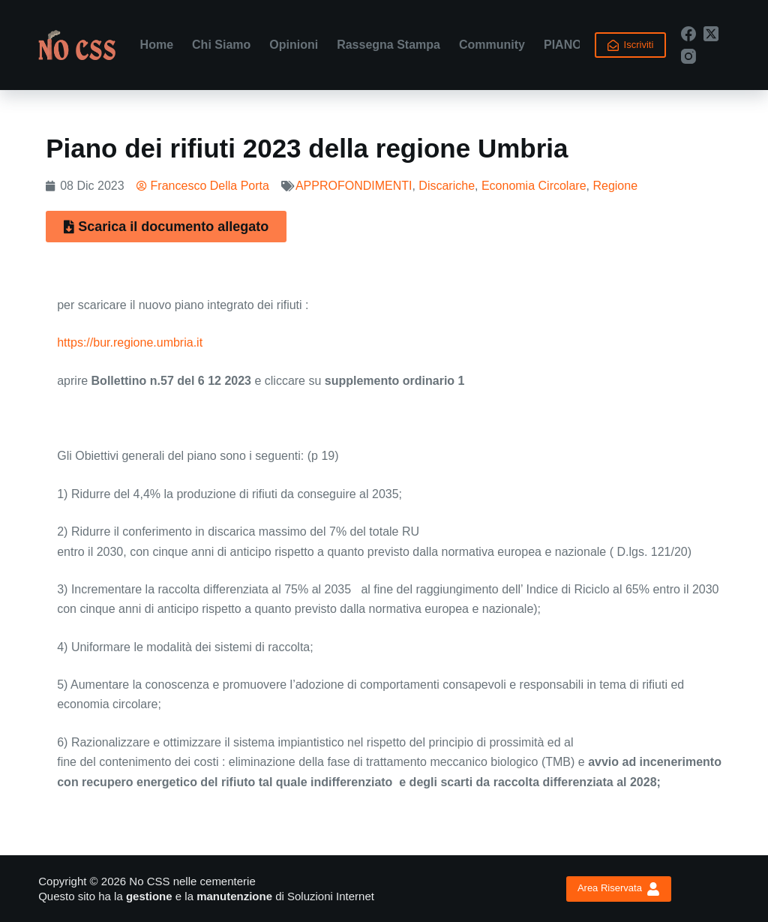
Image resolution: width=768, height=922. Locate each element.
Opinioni (293, 44)
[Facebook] (688, 33)
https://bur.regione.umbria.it (129, 342)
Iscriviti (630, 45)
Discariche (446, 185)
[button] (166, 226)
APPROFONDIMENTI (354, 185)
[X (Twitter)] (711, 33)
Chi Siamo (221, 44)
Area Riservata (619, 889)
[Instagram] (688, 56)
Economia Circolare (534, 185)
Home (156, 44)
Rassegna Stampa (388, 44)
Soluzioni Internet (330, 896)
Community (492, 44)
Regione (615, 185)
